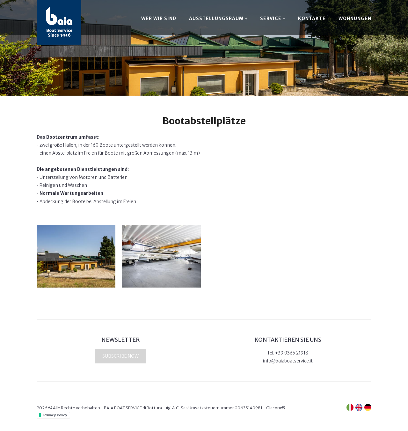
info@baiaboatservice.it (288, 361)
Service (272, 19)
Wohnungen (355, 18)
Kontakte (312, 18)
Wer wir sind (158, 18)
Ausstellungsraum (218, 19)
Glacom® (275, 408)
